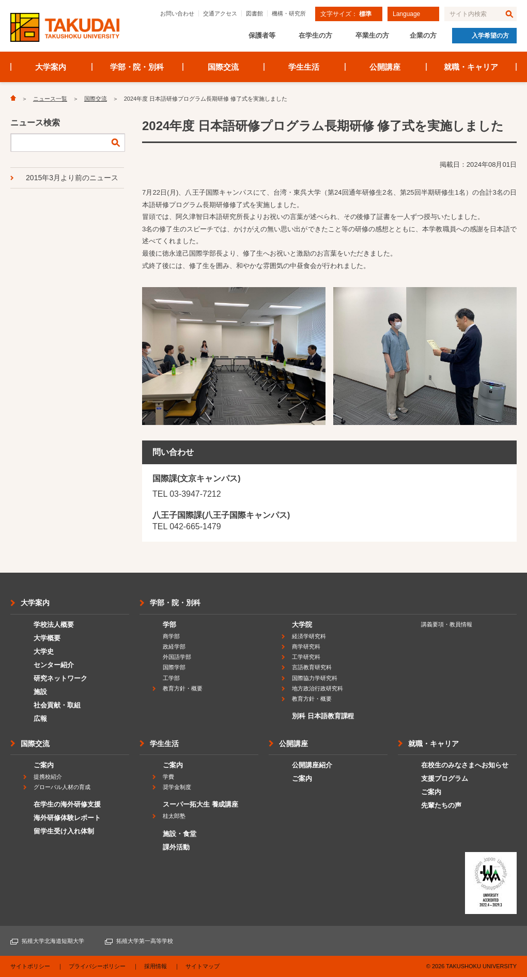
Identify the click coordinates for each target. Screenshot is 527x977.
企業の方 (423, 35)
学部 (169, 624)
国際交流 (223, 66)
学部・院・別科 (137, 66)
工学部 (171, 678)
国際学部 (174, 667)
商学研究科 (306, 646)
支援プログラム (444, 778)
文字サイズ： (345, 14)
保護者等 (262, 35)
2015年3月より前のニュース (72, 178)
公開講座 (384, 66)
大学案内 (50, 66)
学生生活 (303, 66)
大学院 (302, 624)
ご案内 (44, 765)
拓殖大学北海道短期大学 (53, 941)
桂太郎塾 (174, 816)
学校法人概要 (54, 624)
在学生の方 (315, 35)
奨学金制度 (177, 787)
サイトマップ (202, 966)
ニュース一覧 (50, 99)
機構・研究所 (289, 13)
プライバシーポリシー (97, 966)
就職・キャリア (471, 66)
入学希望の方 (490, 35)
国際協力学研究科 (314, 678)
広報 (40, 718)
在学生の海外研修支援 (67, 804)
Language (406, 14)
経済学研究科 (309, 636)
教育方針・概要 (183, 688)
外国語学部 (177, 657)
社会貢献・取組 (57, 705)
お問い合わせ (177, 13)
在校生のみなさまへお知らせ (464, 765)
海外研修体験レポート (67, 818)
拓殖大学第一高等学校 (144, 941)
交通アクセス (220, 13)
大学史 (44, 651)
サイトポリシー (30, 966)
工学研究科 (306, 657)
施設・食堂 (179, 834)
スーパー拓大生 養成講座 (200, 804)
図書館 (254, 13)
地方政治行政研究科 (317, 688)
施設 (40, 692)
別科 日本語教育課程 (323, 716)
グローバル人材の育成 (62, 787)
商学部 (171, 636)
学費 (168, 777)
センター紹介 (54, 665)
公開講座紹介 (312, 765)
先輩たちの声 (441, 805)
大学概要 (47, 638)
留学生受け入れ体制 (64, 831)
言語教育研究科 (312, 667)
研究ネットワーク (60, 678)
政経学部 (174, 646)
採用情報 (155, 966)
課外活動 (176, 847)
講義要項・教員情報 (446, 624)
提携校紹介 (48, 777)
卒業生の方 (372, 35)
